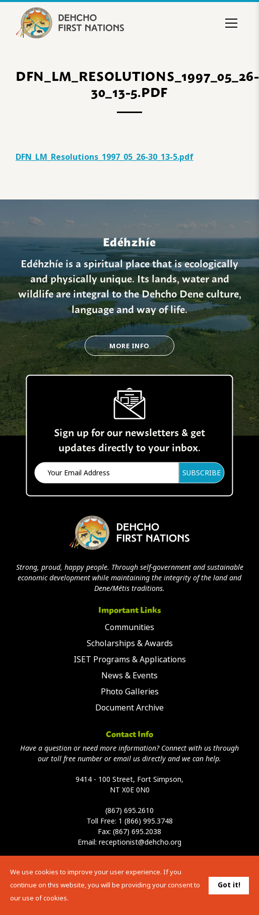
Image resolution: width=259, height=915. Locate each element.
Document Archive (129, 708)
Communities (129, 627)
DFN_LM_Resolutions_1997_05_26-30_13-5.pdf (104, 157)
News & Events (129, 675)
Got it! (229, 885)
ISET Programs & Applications (130, 659)
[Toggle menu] (231, 23)
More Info (129, 346)
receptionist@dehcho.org (140, 842)
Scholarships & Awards (130, 643)
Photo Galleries (130, 691)
